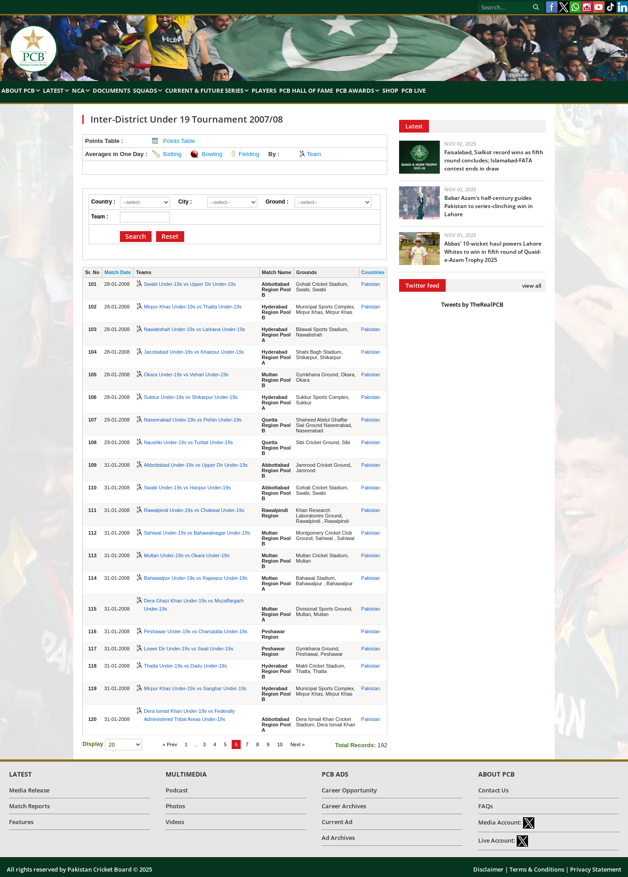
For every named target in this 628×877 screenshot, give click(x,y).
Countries (373, 272)
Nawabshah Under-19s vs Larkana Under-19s (194, 329)
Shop (390, 90)
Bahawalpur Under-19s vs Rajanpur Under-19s (195, 578)
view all (531, 285)
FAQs (485, 806)
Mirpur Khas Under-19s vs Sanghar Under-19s (195, 688)
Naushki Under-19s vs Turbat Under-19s (188, 442)
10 (279, 744)
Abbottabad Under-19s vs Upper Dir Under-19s (195, 465)
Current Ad (337, 822)
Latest (53, 90)
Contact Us (493, 790)
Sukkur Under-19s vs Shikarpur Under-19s (191, 397)
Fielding (249, 154)
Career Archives (344, 806)
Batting (172, 154)
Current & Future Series (204, 90)
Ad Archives (338, 838)
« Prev (169, 744)
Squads (145, 90)
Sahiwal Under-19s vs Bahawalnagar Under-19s (197, 533)
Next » (297, 744)
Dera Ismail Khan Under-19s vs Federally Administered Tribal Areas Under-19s (189, 715)
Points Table (179, 140)
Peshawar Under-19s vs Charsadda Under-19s (195, 631)
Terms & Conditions (536, 869)
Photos (175, 806)
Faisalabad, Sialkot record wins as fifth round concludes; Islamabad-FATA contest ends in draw (493, 160)
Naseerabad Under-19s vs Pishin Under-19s (193, 419)
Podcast (177, 790)
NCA (78, 90)
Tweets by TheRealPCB (472, 304)
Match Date (118, 272)
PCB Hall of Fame (306, 90)
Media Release (29, 790)
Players (264, 90)
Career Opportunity (349, 790)
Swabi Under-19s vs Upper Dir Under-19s (190, 284)
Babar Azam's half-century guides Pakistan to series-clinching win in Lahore (488, 206)
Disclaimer (488, 869)
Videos (175, 822)
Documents (111, 90)
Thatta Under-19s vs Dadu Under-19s (185, 665)
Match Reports (29, 806)
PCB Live (413, 90)
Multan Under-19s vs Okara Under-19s (186, 555)
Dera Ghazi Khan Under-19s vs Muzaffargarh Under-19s (194, 605)
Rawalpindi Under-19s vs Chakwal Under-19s (194, 510)
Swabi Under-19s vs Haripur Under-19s (187, 487)
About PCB (18, 90)
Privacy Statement (595, 869)
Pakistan (370, 284)
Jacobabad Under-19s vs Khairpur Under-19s (194, 352)
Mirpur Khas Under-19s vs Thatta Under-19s (193, 306)
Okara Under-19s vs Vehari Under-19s (186, 374)
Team (314, 154)
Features (21, 822)
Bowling (212, 154)
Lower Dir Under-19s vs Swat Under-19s (188, 648)
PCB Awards (355, 90)
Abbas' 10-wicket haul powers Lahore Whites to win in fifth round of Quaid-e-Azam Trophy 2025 (493, 252)
